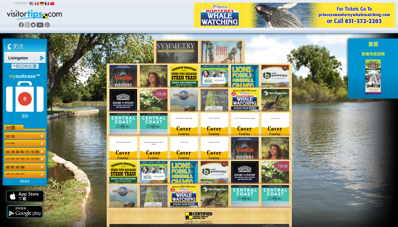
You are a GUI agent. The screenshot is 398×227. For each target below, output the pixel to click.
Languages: (21, 2)
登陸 (25, 116)
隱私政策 (25, 181)
